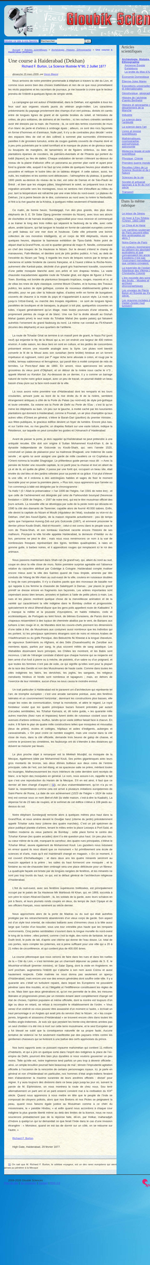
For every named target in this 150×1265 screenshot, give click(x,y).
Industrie (127, 114)
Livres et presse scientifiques (131, 132)
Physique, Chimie (132, 158)
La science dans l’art (134, 126)
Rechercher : (48, 41)
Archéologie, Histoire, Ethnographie (71, 49)
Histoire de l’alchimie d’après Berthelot (134, 99)
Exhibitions (131, 68)
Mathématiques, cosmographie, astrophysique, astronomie (131, 142)
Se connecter (28, 1183)
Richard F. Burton (22, 1138)
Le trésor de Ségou (133, 213)
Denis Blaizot (51, 74)
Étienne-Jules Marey (134, 81)
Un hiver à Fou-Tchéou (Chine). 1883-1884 (135, 219)
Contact (43, 1183)
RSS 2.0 (55, 1183)
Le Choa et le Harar (133, 225)
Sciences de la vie (133, 177)
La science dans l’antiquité (131, 121)
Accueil (16, 49)
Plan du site (11, 1183)
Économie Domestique (135, 76)
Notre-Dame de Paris (134, 242)
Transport (127, 192)
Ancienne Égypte (135, 65)
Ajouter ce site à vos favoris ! (21, 41)
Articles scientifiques (35, 49)
